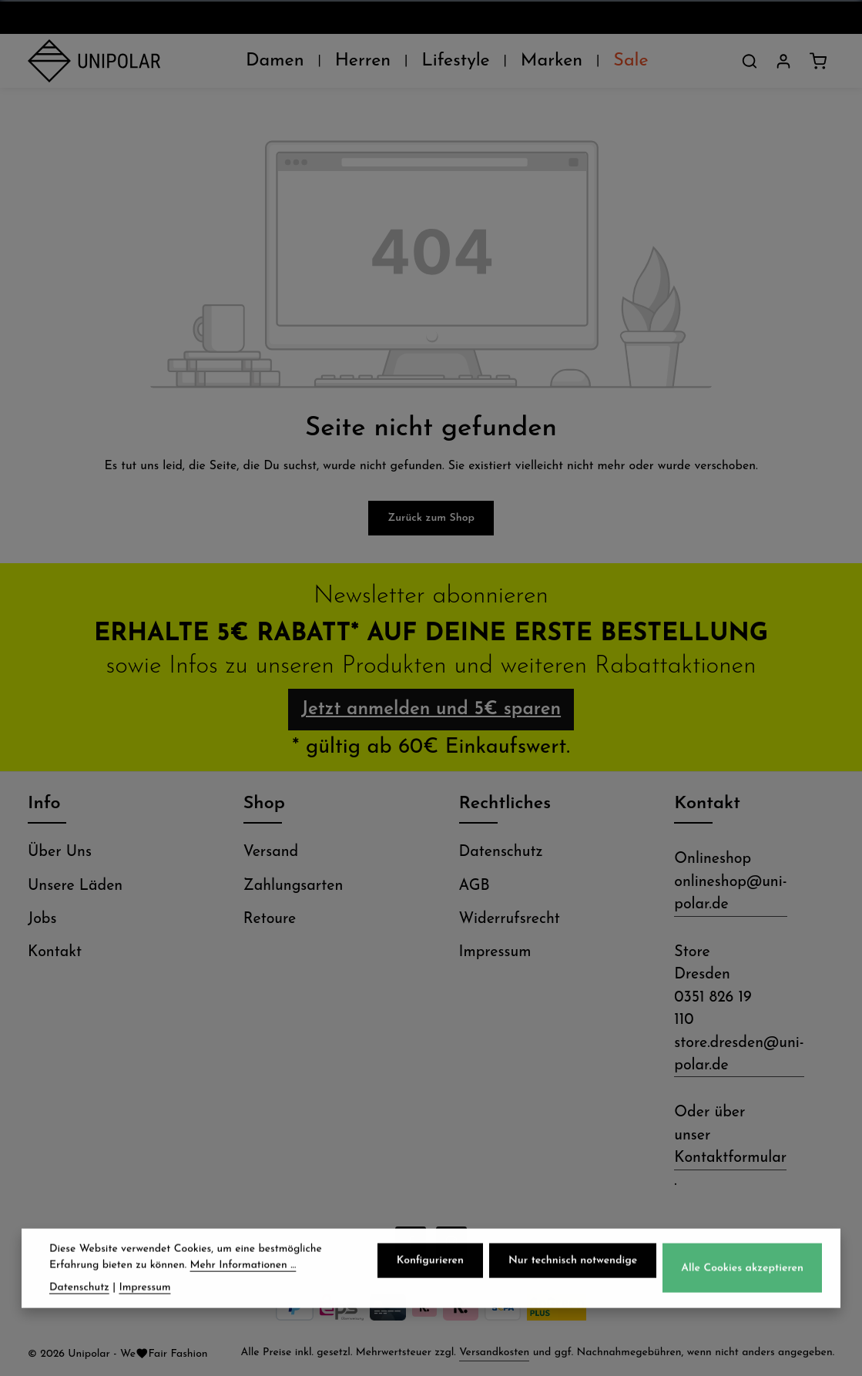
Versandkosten (494, 1352)
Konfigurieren (430, 1264)
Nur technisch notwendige (572, 1264)
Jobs (42, 919)
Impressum (495, 952)
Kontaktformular (730, 1158)
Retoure (270, 919)
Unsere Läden (75, 886)
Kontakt (55, 952)
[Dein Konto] (783, 60)
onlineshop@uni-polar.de (730, 893)
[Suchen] (749, 60)
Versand (270, 852)
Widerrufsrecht (509, 919)
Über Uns (60, 852)
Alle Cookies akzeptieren (742, 1272)
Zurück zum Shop (431, 518)
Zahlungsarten (293, 886)
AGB (474, 886)
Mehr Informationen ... (243, 1269)
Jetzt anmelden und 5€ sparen (431, 709)
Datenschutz (501, 852)
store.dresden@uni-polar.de (738, 1054)
